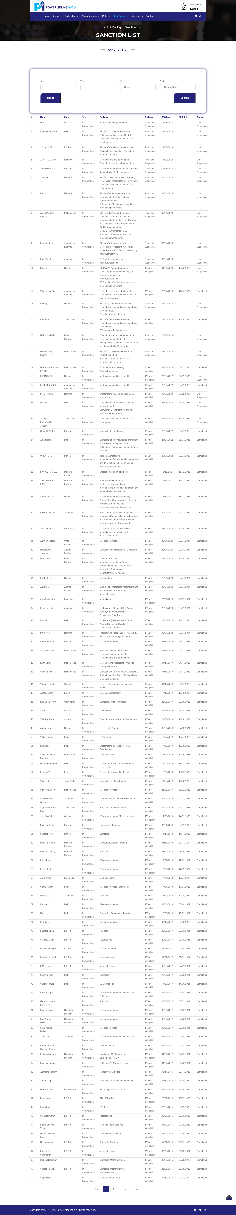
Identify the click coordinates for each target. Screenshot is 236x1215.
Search (184, 97)
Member (136, 16)
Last (137, 1189)
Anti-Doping (119, 16)
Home (46, 16)
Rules (105, 16)
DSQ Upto (183, 117)
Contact (150, 16)
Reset (50, 97)
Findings (104, 117)
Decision (149, 117)
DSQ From (166, 117)
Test (122, 81)
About (56, 16)
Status (200, 117)
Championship (89, 16)
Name (43, 81)
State (162, 81)
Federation (70, 16)
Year (82, 81)
